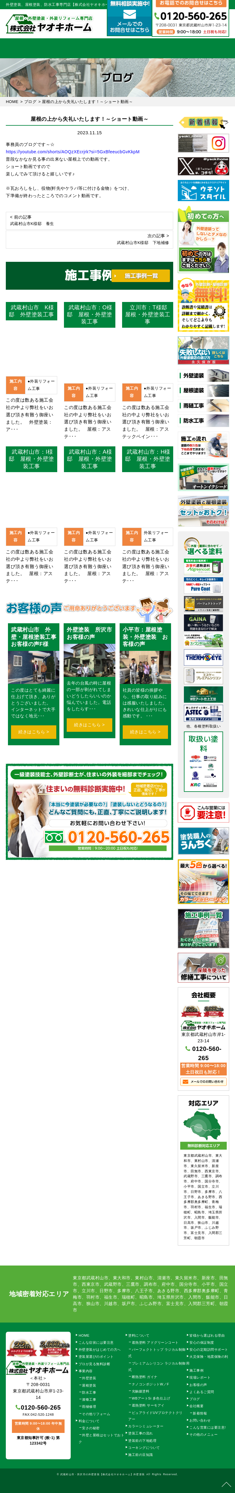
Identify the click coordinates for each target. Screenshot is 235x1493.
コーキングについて (144, 1447)
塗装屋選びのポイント (96, 1356)
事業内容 (50, 48)
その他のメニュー (203, 1434)
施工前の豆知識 (140, 1455)
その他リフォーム (96, 1414)
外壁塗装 (89, 1378)
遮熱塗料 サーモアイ (148, 1405)
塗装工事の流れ (84, 48)
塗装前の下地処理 (142, 1440)
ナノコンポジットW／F (150, 1384)
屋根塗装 (89, 1385)
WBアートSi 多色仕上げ (151, 1398)
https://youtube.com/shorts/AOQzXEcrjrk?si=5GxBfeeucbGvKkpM (73, 151)
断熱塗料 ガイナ (145, 1377)
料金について (117, 48)
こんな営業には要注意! (207, 1427)
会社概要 (185, 48)
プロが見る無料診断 (94, 1364)
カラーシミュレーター (145, 1426)
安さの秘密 (91, 1428)
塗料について (138, 1335)
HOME (17, 48)
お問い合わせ (200, 1420)
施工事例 (151, 48)
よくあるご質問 (201, 1392)
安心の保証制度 (201, 1342)
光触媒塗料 (141, 1391)
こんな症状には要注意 (96, 1342)
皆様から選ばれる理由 (207, 1335)
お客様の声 (198, 1385)
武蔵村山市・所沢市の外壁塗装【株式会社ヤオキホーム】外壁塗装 (102, 1474)
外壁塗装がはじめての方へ (100, 1349)
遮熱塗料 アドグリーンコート (155, 1342)
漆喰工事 (89, 1399)
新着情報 (200, 1413)
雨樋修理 (89, 1406)
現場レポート (200, 1377)
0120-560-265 (41, 1407)
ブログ (194, 1399)
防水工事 (89, 1392)
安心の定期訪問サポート (208, 1349)
